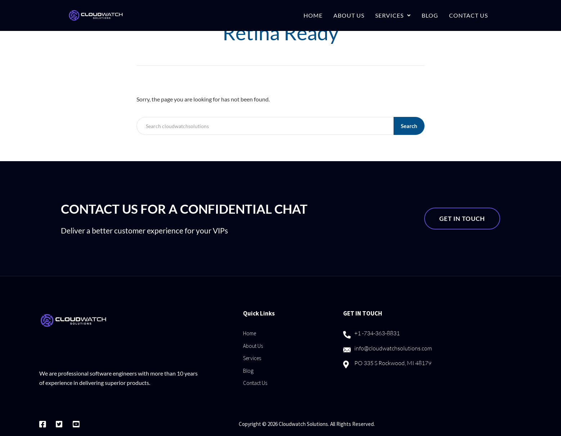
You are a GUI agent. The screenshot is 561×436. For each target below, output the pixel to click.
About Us (348, 15)
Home (313, 15)
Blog (430, 15)
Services (393, 15)
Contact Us (468, 15)
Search (409, 126)
